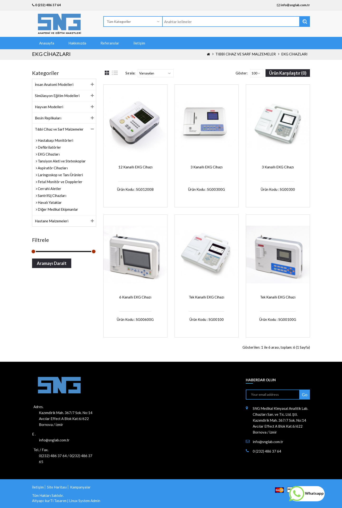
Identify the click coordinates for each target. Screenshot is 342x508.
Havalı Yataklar (49, 202)
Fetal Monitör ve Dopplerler (59, 182)
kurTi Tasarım (55, 500)
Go (304, 394)
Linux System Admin (84, 500)
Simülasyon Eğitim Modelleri (57, 95)
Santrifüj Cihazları (51, 195)
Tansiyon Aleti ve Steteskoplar (61, 161)
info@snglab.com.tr (295, 5)
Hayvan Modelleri (49, 107)
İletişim (139, 43)
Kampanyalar (80, 487)
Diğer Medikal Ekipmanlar (57, 209)
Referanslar (109, 43)
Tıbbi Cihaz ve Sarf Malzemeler (245, 54)
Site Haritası (57, 487)
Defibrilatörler (49, 147)
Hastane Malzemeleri (51, 221)
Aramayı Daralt (51, 263)
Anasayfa (46, 43)
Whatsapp (306, 493)
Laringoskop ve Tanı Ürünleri (60, 175)
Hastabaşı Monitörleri (55, 140)
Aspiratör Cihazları (52, 168)
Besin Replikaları (48, 118)
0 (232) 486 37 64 (46, 5)
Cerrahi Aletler (49, 188)
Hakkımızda (77, 43)
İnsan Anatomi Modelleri (54, 84)
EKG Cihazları (294, 54)
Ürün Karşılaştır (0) (287, 73)
